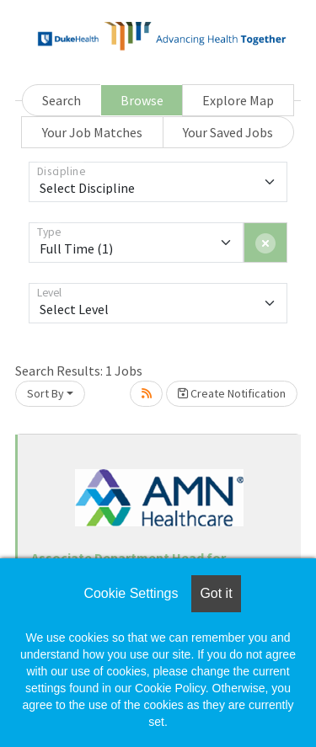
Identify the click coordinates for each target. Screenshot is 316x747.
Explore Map (238, 100)
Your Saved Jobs (228, 132)
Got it (216, 593)
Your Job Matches (92, 132)
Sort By (45, 393)
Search (61, 100)
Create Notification (232, 393)
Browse (142, 100)
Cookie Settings (130, 593)
